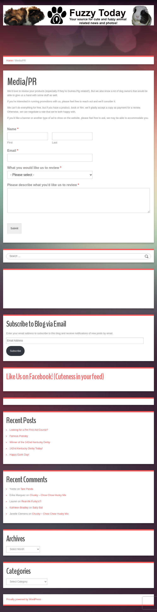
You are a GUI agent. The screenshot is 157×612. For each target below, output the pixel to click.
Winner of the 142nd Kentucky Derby (30, 442)
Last (54, 142)
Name (12, 129)
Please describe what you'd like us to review (43, 185)
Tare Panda (26, 489)
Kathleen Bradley (19, 507)
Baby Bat (37, 507)
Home (9, 60)
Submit (14, 228)
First (9, 142)
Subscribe (15, 351)
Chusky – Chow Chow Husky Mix (48, 495)
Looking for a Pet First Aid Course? (29, 429)
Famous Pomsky (19, 436)
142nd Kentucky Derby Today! (26, 448)
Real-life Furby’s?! (31, 501)
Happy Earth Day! (19, 454)
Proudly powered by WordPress (23, 599)
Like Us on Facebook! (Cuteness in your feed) (55, 376)
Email (12, 150)
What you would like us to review (34, 167)
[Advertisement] (78, 45)
